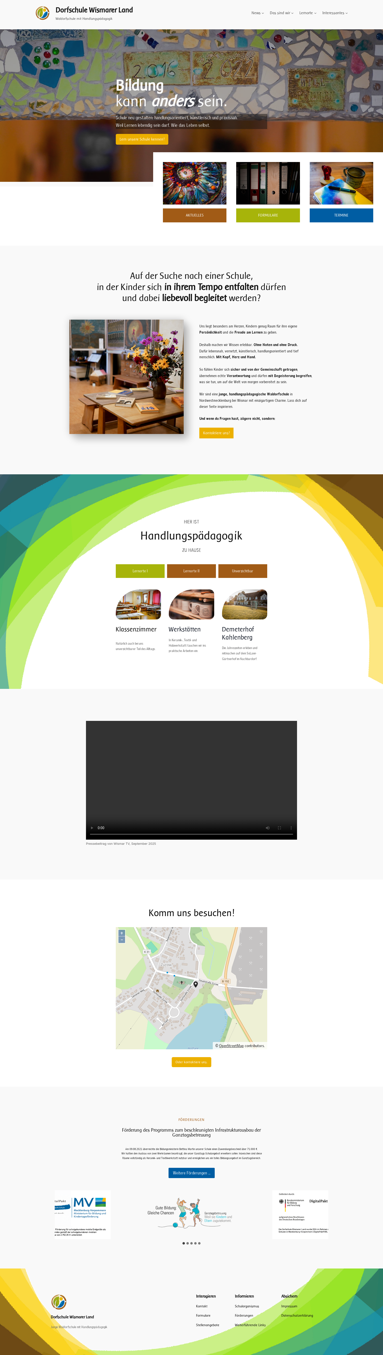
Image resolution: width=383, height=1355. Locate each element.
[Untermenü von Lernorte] (315, 13)
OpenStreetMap (231, 1045)
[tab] (140, 571)
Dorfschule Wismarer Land (94, 10)
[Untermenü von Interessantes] (346, 13)
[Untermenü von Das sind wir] (292, 13)
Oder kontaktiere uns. (191, 1062)
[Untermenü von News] (263, 13)
